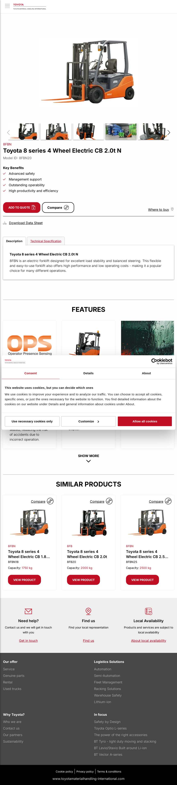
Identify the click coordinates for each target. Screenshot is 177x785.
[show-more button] (88, 461)
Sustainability (13, 741)
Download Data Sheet (26, 223)
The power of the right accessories (120, 735)
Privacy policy (85, 771)
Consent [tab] (30, 373)
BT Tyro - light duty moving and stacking (125, 741)
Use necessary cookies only (32, 421)
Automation (102, 669)
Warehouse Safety (108, 695)
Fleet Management (108, 682)
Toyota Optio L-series (110, 728)
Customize (88, 421)
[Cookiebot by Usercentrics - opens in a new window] (154, 361)
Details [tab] (88, 373)
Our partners (12, 735)
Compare (54, 207)
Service (9, 669)
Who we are (12, 722)
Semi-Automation (107, 676)
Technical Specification (45, 241)
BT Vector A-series (108, 754)
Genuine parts (13, 676)
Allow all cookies (145, 421)
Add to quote (19, 207)
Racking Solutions (107, 689)
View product (24, 580)
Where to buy (158, 210)
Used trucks (12, 689)
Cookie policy (64, 771)
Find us (88, 641)
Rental (7, 682)
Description (14, 241)
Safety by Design (107, 722)
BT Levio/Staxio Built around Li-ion (120, 748)
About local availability (148, 641)
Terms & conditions (109, 771)
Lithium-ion (102, 702)
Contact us (11, 728)
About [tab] (146, 373)
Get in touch (28, 641)
